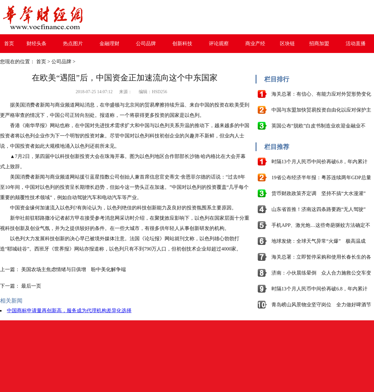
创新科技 (182, 43)
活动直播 (356, 43)
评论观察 (219, 43)
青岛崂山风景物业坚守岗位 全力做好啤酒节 (321, 304)
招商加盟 (319, 43)
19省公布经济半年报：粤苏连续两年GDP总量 (321, 177)
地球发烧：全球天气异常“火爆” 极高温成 (318, 241)
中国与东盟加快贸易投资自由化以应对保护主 (321, 109)
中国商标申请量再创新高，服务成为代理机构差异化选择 (69, 310)
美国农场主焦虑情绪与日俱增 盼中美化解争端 (73, 269)
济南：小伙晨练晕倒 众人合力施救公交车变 (321, 272)
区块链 (287, 43)
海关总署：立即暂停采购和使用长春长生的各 (321, 257)
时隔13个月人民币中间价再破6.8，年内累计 (319, 161)
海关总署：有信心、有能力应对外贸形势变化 (321, 94)
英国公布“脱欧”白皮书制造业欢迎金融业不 (318, 125)
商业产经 (255, 43)
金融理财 (109, 43)
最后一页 (31, 286)
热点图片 (73, 43)
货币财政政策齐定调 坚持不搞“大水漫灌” (318, 193)
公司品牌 (146, 43)
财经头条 (36, 43)
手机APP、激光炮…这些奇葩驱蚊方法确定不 (320, 225)
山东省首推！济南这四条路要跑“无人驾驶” (318, 209)
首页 (9, 43)
